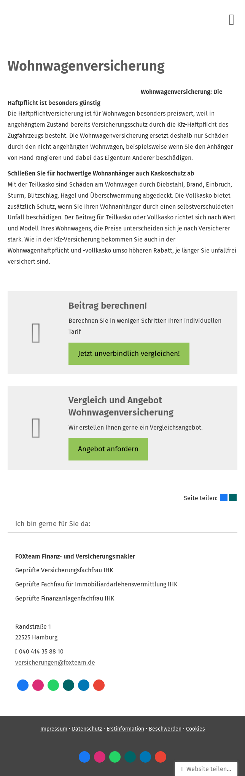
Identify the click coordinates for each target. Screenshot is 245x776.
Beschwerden (165, 729)
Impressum (53, 729)
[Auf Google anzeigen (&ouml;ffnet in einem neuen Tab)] (99, 685)
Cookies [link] (195, 729)
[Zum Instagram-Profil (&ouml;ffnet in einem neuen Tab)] (38, 685)
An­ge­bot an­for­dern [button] (108, 448)
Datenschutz (87, 729)
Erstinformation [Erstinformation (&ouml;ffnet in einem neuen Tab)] (125, 729)
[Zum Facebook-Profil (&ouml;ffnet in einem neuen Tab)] (23, 685)
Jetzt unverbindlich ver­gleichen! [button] (129, 353)
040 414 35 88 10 (39, 651)
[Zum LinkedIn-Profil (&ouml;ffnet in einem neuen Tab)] (83, 685)
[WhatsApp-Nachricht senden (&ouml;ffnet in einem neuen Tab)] (53, 685)
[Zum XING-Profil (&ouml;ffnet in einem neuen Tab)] (68, 685)
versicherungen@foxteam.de (55, 662)
